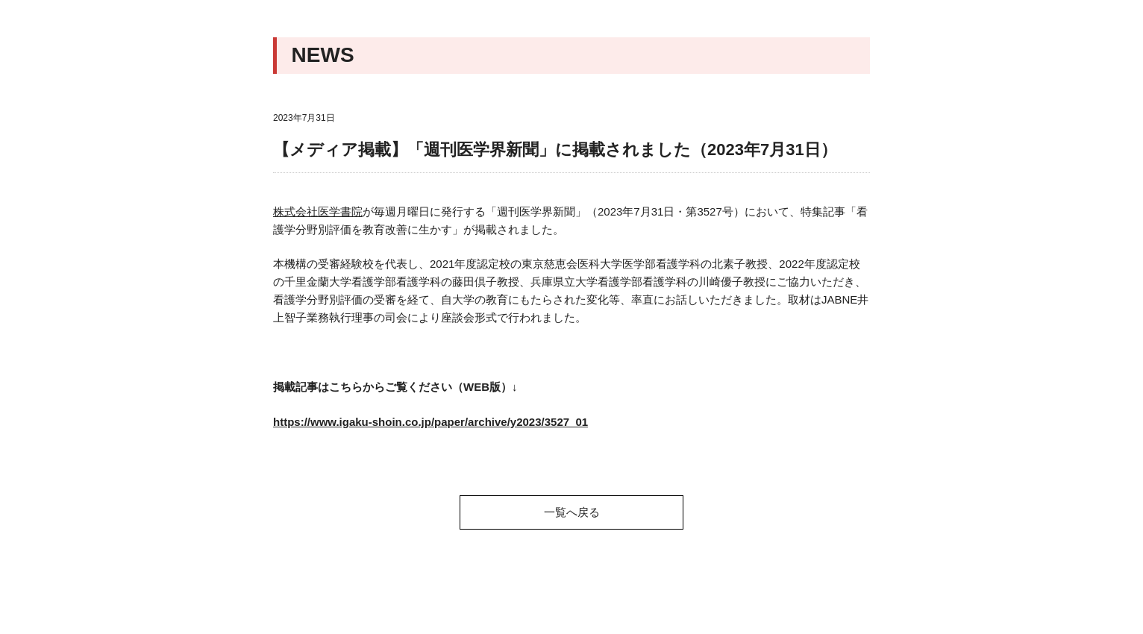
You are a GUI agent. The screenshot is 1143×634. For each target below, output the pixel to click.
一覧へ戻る (572, 512)
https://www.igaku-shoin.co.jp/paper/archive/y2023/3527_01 (430, 421)
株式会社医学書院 (318, 211)
